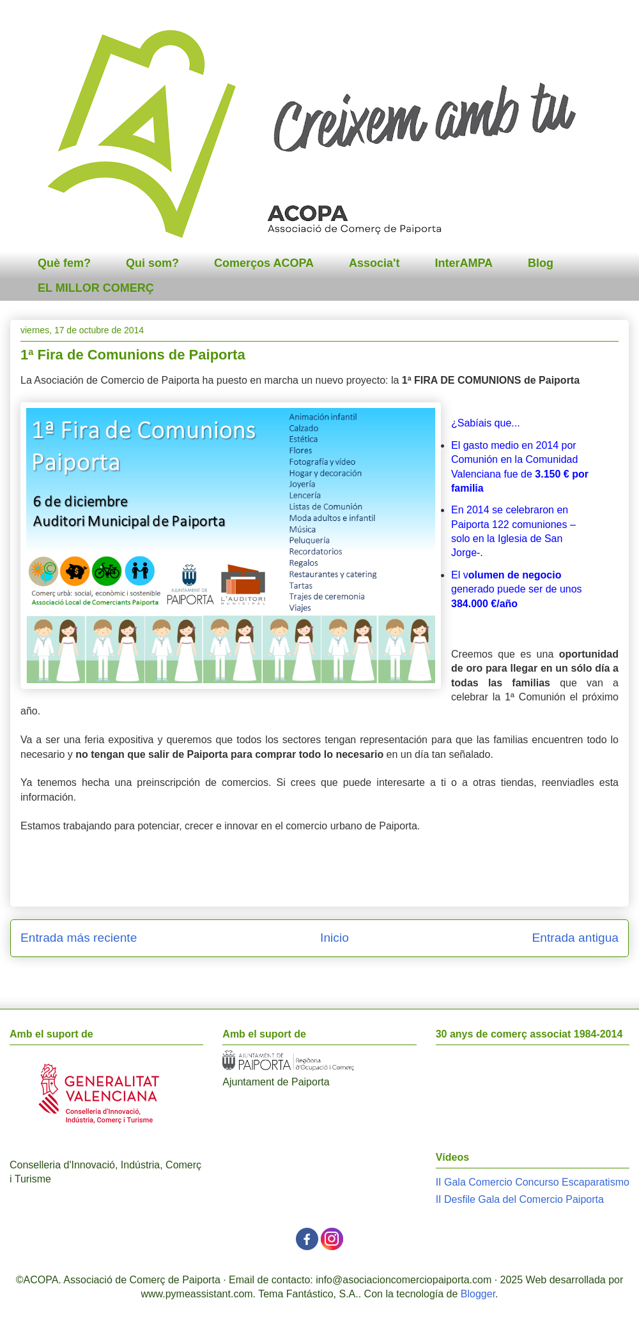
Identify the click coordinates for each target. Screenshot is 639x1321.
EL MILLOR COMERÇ (96, 288)
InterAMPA (464, 263)
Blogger (478, 1293)
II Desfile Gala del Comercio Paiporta (520, 1199)
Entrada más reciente (78, 937)
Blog (540, 263)
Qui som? (152, 263)
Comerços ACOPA (264, 263)
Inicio (334, 937)
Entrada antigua (575, 937)
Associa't (374, 263)
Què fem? (64, 263)
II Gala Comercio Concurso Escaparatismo (532, 1182)
